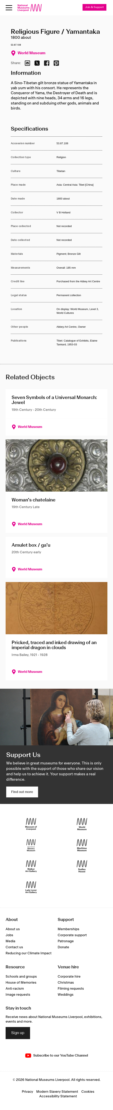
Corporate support (72, 935)
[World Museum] (81, 824)
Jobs (9, 935)
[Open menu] (9, 7)
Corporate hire (69, 976)
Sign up (17, 1033)
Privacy (27, 1092)
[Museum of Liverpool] (31, 824)
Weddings (66, 994)
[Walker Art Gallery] (31, 866)
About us (13, 929)
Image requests (18, 994)
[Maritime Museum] (81, 845)
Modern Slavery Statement (57, 1092)
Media (10, 941)
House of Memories (21, 982)
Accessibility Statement (58, 1096)
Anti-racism (15, 988)
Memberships (68, 929)
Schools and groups (21, 976)
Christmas (66, 982)
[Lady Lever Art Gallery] (31, 887)
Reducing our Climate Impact (28, 953)
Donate (63, 947)
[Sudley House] (81, 866)
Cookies (87, 1092)
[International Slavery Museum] (31, 845)
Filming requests (71, 988)
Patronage (66, 941)
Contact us (14, 947)
